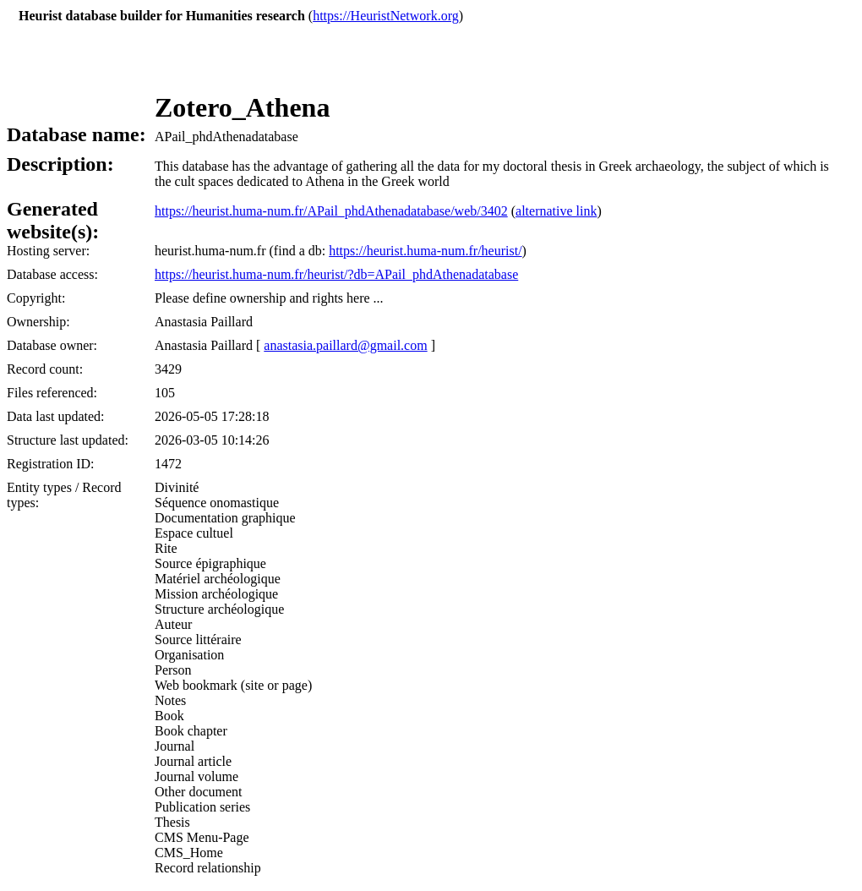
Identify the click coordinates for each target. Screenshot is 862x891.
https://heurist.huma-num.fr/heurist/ (425, 250)
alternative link (556, 211)
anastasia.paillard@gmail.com (345, 345)
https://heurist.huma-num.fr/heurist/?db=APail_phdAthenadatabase (336, 274)
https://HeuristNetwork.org (386, 15)
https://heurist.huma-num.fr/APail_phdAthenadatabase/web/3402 (331, 211)
